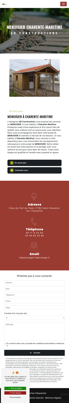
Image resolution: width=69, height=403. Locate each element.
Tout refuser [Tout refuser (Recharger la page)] (15, 393)
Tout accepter (15, 388)
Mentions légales (53, 398)
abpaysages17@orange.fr (34, 255)
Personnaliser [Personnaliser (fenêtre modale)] (15, 397)
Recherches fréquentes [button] (34, 393)
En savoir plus (18, 163)
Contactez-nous (19, 170)
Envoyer (37, 353)
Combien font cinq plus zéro (15, 313)
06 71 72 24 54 (34, 235)
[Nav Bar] (63, 4)
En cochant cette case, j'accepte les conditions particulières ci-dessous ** (35, 344)
